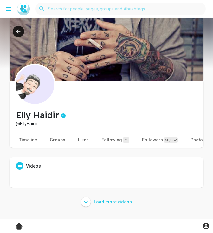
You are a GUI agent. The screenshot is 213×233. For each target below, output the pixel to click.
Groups (57, 139)
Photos (197, 139)
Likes (83, 139)
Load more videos (106, 202)
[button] (121, 9)
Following (115, 140)
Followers (160, 140)
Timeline (28, 139)
